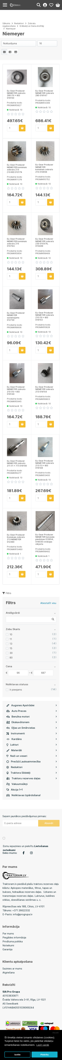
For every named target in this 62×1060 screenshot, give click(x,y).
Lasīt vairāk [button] (42, 1044)
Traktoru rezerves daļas (31, 778)
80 (11, 657)
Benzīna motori (31, 716)
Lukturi (31, 744)
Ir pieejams (16, 689)
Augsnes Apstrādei (31, 705)
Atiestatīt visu (48, 603)
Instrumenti (31, 733)
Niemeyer (11, 28)
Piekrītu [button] (45, 1054)
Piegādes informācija (14, 937)
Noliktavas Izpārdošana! (23, 795)
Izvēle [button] (17, 1054)
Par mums (8, 933)
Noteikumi (8, 945)
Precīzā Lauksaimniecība (31, 761)
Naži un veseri (31, 755)
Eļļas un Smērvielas (31, 727)
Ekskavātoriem (31, 722)
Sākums (6, 23)
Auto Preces (31, 711)
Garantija (7, 949)
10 (11, 634)
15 (11, 648)
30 (11, 653)
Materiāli (31, 750)
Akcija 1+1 (14, 789)
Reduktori (31, 767)
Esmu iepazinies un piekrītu (25, 848)
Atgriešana (8, 972)
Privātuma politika (12, 941)
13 (11, 643)
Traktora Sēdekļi (31, 772)
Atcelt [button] (55, 1032)
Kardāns (31, 739)
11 (11, 639)
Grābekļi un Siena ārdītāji (32, 26)
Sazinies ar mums (12, 968)
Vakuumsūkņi (17, 784)
